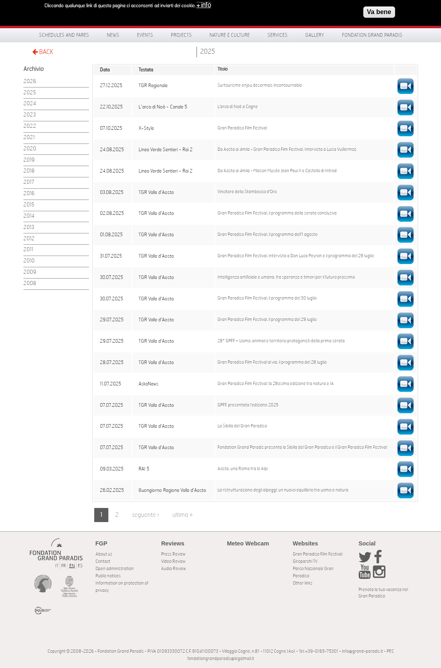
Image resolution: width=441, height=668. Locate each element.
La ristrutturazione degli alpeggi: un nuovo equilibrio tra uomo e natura (282, 490)
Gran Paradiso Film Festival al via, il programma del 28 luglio (272, 362)
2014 (28, 216)
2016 (29, 193)
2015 (28, 205)
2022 (29, 126)
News (113, 35)
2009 (29, 272)
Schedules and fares (64, 35)
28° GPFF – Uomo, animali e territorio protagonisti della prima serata (281, 341)
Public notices (108, 576)
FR (63, 566)
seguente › (145, 515)
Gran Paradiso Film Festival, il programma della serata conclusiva (277, 213)
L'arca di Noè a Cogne (237, 107)
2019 (29, 160)
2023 (29, 115)
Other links (303, 583)
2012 (29, 238)
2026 (29, 81)
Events (145, 35)
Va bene (379, 11)
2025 (207, 51)
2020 (29, 149)
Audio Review (173, 568)
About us (103, 554)
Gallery (314, 35)
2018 (29, 171)
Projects (181, 35)
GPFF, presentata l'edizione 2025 (247, 405)
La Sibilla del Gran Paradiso (242, 426)
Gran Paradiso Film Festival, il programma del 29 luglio (267, 320)
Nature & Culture (229, 35)
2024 (29, 103)
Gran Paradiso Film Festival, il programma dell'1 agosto (267, 235)
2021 (29, 137)
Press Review (173, 554)
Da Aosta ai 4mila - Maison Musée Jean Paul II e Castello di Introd (277, 171)
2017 (28, 182)
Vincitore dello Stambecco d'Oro (247, 192)
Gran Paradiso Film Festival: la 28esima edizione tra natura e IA (275, 384)
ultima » (182, 515)
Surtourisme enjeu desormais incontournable (259, 85)
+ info (204, 4)
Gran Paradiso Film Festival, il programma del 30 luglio (267, 298)
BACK (42, 51)
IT (56, 566)
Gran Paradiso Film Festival (242, 128)
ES (80, 566)
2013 (28, 227)
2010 (29, 261)
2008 (29, 283)
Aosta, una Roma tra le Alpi (242, 469)
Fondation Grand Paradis (372, 35)
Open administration (114, 568)
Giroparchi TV (305, 561)
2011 (28, 249)
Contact (102, 561)
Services (277, 35)
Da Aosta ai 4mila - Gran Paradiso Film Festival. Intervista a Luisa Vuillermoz (286, 150)
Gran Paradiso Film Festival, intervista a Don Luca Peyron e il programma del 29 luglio (295, 256)
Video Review (173, 561)
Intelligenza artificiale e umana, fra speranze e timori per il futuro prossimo (286, 277)
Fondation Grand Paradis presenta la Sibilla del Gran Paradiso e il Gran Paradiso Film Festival (302, 447)
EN (72, 566)
